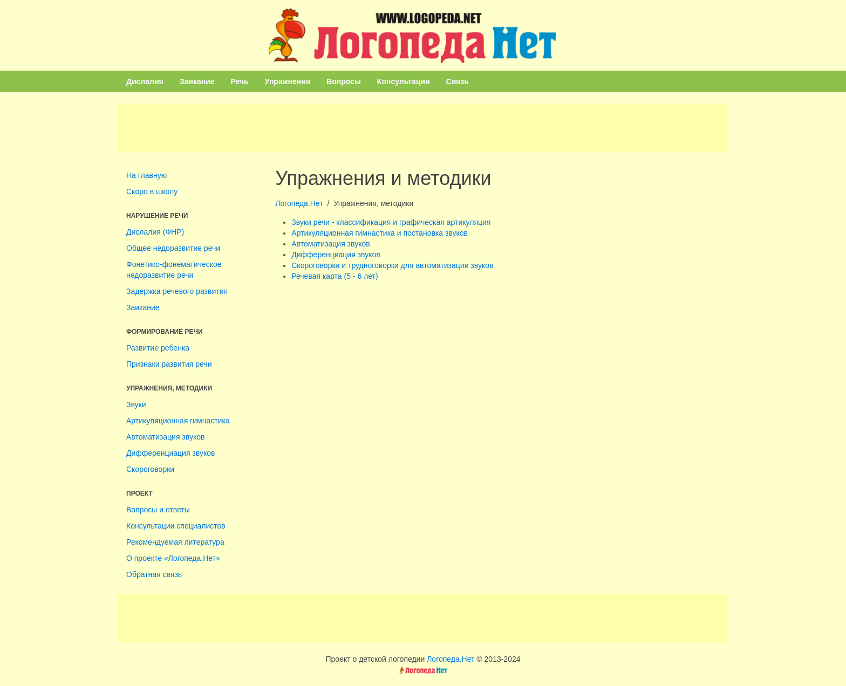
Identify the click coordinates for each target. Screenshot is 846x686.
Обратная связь (154, 574)
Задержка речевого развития (177, 291)
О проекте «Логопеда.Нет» (173, 558)
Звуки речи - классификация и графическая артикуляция (390, 222)
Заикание (197, 81)
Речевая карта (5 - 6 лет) (334, 276)
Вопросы (343, 81)
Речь (240, 81)
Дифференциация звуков (170, 453)
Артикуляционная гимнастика (178, 420)
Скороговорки (150, 469)
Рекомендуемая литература (175, 542)
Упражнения (287, 81)
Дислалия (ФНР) (155, 232)
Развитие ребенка (157, 348)
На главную (146, 175)
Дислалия (144, 81)
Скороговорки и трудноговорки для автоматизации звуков (392, 265)
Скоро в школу (152, 191)
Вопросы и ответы (158, 509)
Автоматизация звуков (165, 437)
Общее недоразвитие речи (173, 248)
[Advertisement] (423, 128)
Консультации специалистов (176, 526)
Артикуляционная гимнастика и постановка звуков (379, 233)
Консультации (403, 81)
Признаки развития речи (169, 364)
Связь (457, 81)
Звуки (136, 404)
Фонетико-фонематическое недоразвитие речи (174, 269)
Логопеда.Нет (299, 203)
